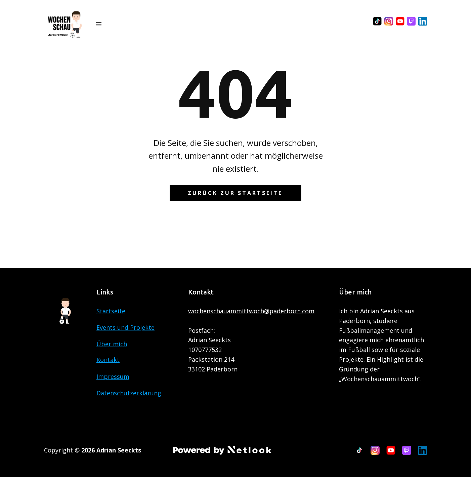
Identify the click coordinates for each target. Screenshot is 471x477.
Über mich (111, 344)
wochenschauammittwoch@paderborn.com (251, 311)
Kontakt (108, 360)
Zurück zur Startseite (235, 193)
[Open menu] (98, 24)
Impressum (112, 376)
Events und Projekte (125, 327)
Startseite (110, 311)
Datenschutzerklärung (128, 393)
